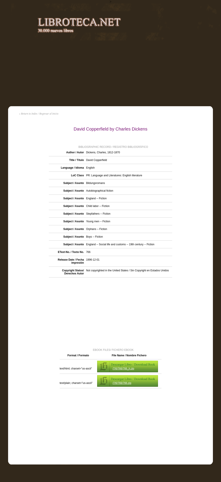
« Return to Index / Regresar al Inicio (38, 113)
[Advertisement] (110, 73)
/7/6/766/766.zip (122, 383)
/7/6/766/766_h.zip (123, 368)
